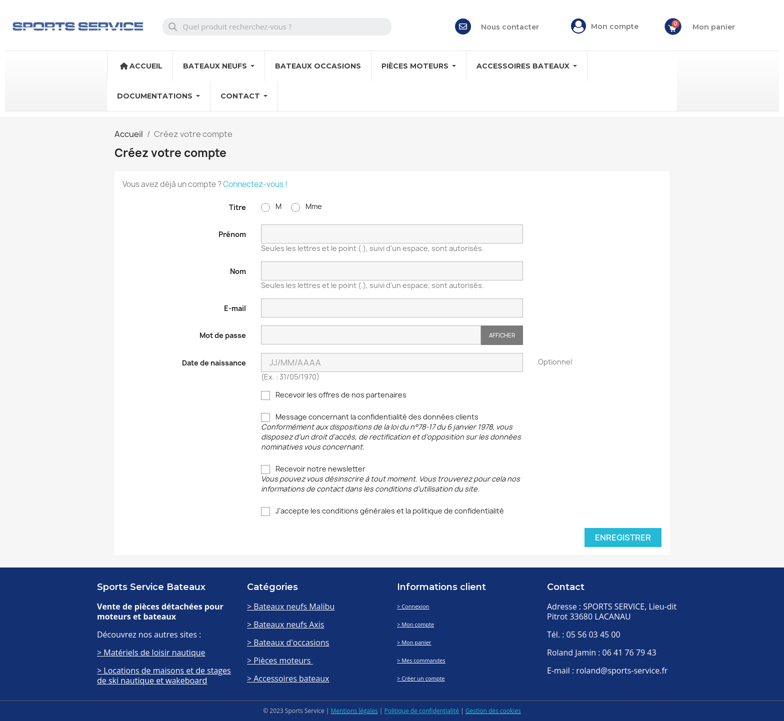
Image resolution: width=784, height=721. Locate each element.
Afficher (502, 335)
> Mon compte (415, 624)
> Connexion (413, 606)
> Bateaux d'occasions (288, 642)
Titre (237, 207)
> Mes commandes (421, 660)
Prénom (232, 234)
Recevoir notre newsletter (390, 479)
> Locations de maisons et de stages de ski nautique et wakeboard (164, 675)
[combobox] (277, 27)
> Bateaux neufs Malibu (290, 606)
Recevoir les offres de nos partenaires (333, 395)
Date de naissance (214, 363)
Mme (306, 207)
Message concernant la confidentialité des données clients (391, 432)
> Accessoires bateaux (288, 678)
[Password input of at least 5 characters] (371, 335)
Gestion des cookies (493, 710)
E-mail (235, 308)
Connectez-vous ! (255, 184)
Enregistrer (623, 537)
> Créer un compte (421, 678)
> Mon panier (414, 642)
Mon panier (713, 27)
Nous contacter (510, 27)
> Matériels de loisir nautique (151, 652)
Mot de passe (223, 335)
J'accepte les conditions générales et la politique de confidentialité (382, 511)
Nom (238, 271)
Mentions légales (354, 710)
